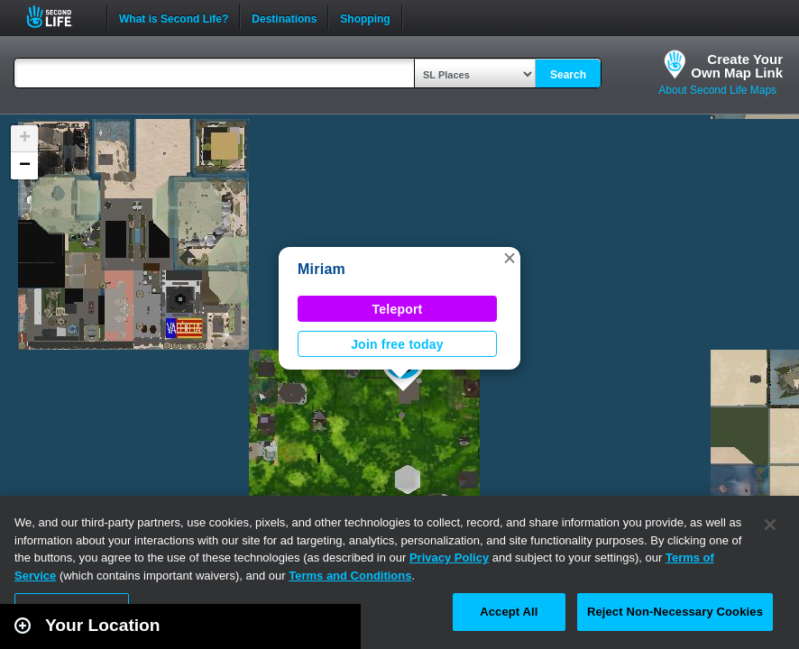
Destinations (284, 17)
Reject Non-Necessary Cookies (675, 611)
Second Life (59, 17)
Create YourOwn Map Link (737, 65)
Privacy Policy (449, 557)
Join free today (397, 344)
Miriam (321, 269)
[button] (509, 258)
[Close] (770, 524)
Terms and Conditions (350, 575)
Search (568, 75)
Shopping (365, 17)
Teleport (397, 309)
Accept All (508, 611)
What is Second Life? (173, 17)
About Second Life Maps (717, 90)
